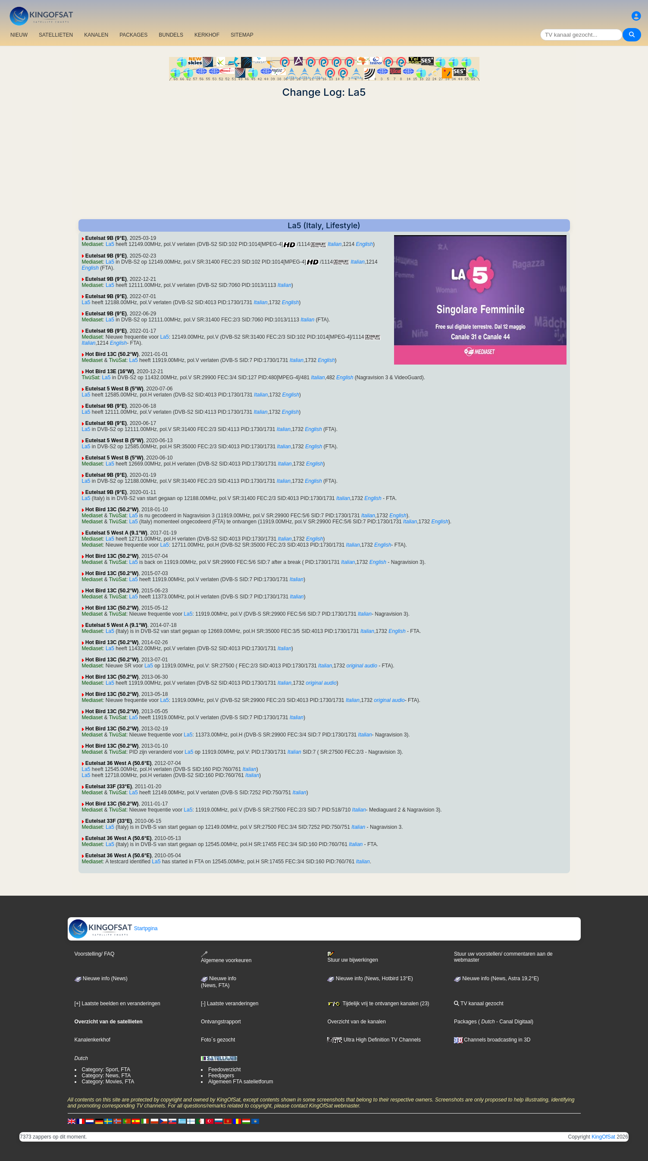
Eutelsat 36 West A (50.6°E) (118, 763)
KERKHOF (206, 35)
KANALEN (96, 35)
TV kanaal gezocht (479, 1004)
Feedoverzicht (224, 1070)
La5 (110, 244)
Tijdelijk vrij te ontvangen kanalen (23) (378, 1004)
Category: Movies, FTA (108, 1082)
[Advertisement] (324, 158)
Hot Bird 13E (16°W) (109, 371)
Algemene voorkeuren (226, 957)
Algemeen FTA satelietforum (240, 1082)
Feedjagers (221, 1076)
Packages (465, 1022)
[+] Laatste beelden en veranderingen (117, 1004)
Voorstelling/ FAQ (95, 954)
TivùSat (117, 360)
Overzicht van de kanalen (356, 1022)
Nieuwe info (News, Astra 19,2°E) (496, 978)
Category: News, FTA (106, 1076)
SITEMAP (242, 35)
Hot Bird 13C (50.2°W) (111, 354)
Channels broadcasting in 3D (492, 1040)
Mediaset (92, 244)
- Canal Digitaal (513, 1022)
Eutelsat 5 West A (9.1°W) (116, 533)
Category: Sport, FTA (106, 1070)
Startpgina (113, 928)
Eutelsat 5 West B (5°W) (114, 389)
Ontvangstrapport (221, 1022)
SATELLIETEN (56, 35)
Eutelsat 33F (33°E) (108, 786)
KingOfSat (603, 1137)
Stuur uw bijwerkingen (352, 957)
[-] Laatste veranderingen (229, 1004)
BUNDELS (171, 35)
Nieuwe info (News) (101, 978)
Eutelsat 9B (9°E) (106, 238)
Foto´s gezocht (218, 1040)
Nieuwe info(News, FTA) (218, 981)
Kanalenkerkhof (92, 1040)
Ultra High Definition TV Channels (374, 1040)
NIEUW (19, 35)
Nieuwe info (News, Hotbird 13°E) (370, 978)
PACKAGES (133, 35)
